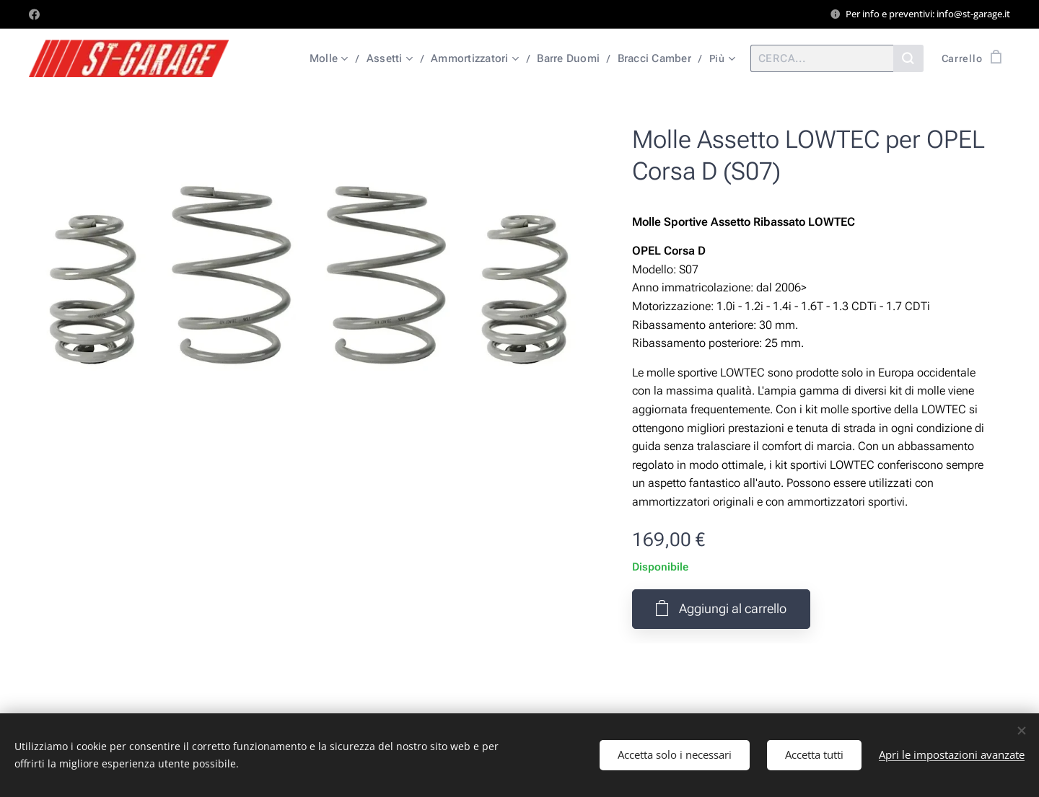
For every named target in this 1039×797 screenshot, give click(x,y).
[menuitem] (330, 58)
